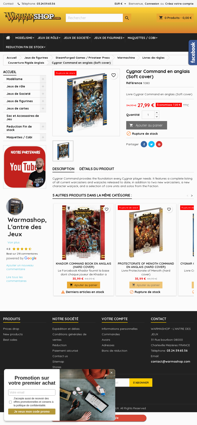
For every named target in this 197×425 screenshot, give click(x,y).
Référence (134, 83)
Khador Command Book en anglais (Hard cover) (83, 265)
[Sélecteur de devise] (121, 3)
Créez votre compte (179, 3)
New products (13, 334)
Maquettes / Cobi (141, 38)
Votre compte (115, 319)
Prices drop (11, 329)
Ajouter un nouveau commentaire (20, 267)
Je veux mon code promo (32, 411)
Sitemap (58, 361)
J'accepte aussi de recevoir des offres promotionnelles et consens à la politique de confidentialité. (31, 402)
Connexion (152, 3)
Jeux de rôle (48, 38)
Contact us (60, 356)
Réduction (59, 345)
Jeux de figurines (108, 38)
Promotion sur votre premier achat (31, 377)
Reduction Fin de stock (24, 47)
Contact (8, 3)
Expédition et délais (66, 329)
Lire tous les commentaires (16, 279)
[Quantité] (148, 115)
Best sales (10, 340)
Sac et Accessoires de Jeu (23, 117)
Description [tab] (63, 169)
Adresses (108, 345)
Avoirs (106, 340)
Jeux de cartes (18, 108)
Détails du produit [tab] (96, 169)
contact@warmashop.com (170, 361)
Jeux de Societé (76, 38)
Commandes (111, 334)
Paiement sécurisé (65, 350)
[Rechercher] (98, 18)
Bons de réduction (114, 350)
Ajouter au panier (146, 125)
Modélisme (23, 38)
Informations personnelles (120, 329)
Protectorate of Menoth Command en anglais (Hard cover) (146, 265)
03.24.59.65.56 (46, 3)
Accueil (9, 72)
